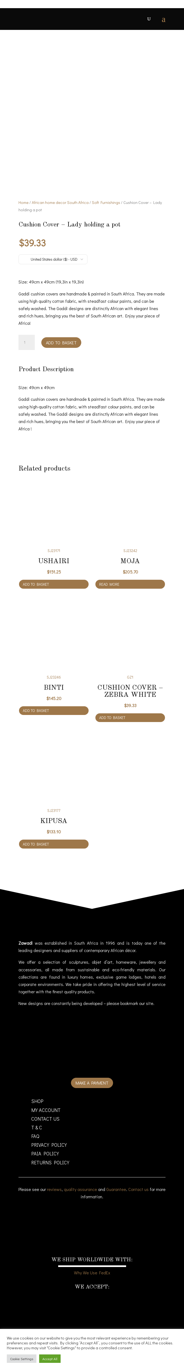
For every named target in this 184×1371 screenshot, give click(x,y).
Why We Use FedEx (92, 1272)
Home (23, 202)
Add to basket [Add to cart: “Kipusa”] (36, 844)
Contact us (138, 1189)
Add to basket (61, 342)
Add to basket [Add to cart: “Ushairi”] (36, 584)
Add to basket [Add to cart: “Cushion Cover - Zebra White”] (112, 717)
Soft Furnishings (106, 202)
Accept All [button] (49, 1358)
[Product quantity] (26, 342)
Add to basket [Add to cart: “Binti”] (36, 710)
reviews (54, 1189)
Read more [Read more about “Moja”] (109, 584)
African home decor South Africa (60, 202)
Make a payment (92, 1083)
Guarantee (116, 1189)
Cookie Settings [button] (21, 1358)
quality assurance (80, 1189)
